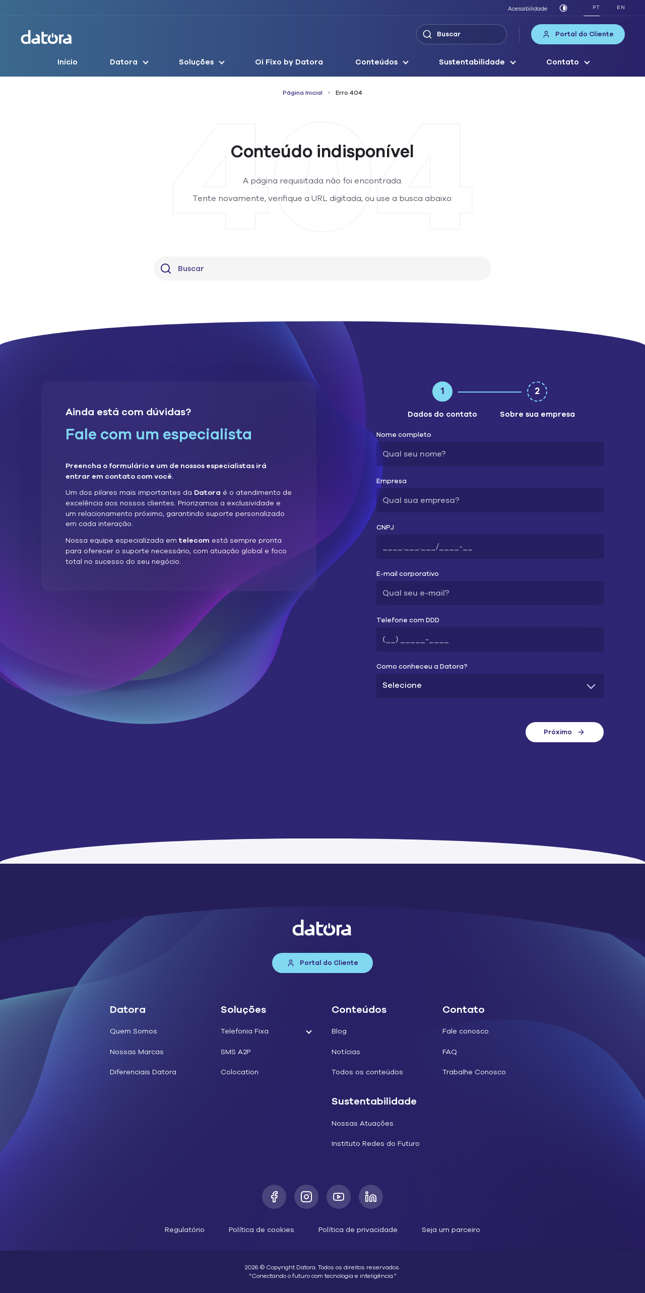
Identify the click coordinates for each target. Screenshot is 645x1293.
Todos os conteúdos (367, 1072)
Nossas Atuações (363, 1123)
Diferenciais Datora (143, 1072)
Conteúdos (376, 62)
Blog (339, 1031)
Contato (562, 62)
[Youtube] (339, 1197)
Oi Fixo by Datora (289, 62)
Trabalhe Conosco (474, 1072)
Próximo (564, 732)
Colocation (240, 1072)
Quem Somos (133, 1031)
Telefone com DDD (407, 620)
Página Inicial (302, 93)
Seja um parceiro (451, 1230)
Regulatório (185, 1230)
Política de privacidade (358, 1230)
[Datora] (47, 37)
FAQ (449, 1052)
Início (67, 62)
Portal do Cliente (578, 34)
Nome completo (403, 435)
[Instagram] (306, 1197)
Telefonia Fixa (245, 1031)
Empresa (391, 481)
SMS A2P (235, 1052)
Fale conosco (465, 1031)
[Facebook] (274, 1197)
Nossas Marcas (137, 1052)
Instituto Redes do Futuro (376, 1143)
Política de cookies (261, 1230)
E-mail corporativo (407, 574)
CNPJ (385, 528)
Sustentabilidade (472, 62)
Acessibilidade (527, 9)
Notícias (346, 1052)
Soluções (196, 62)
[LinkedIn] (371, 1197)
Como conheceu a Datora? (422, 667)
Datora (124, 62)
